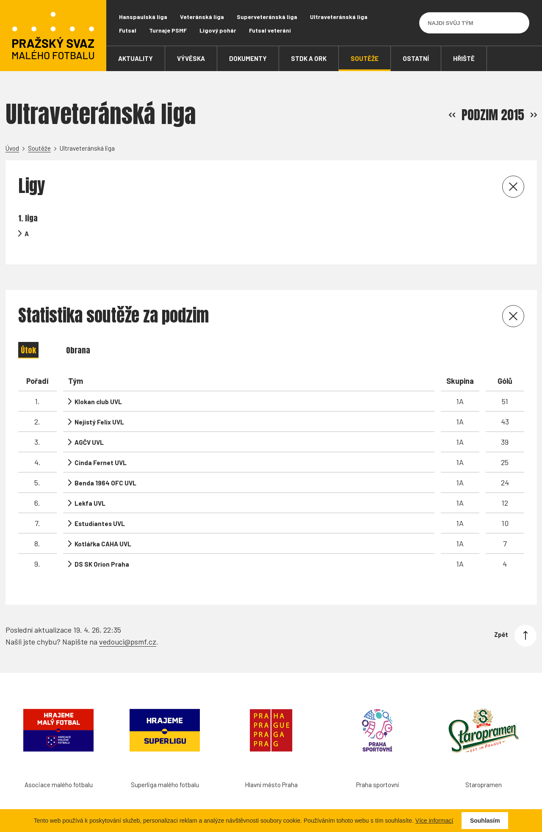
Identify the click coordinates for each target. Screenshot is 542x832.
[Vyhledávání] (518, 22)
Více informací (434, 820)
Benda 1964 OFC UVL (105, 483)
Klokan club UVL (98, 401)
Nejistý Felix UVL (99, 422)
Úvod (12, 148)
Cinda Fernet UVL (101, 462)
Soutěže (39, 148)
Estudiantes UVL (100, 523)
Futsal (127, 30)
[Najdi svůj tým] (468, 22)
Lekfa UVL (90, 503)
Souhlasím (485, 820)
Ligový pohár (217, 30)
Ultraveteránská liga (339, 16)
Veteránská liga (202, 16)
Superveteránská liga (267, 16)
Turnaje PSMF (168, 30)
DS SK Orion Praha (102, 564)
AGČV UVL (89, 442)
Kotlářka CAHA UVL (103, 544)
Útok (28, 350)
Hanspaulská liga (143, 16)
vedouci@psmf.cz (127, 636)
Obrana (78, 350)
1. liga (28, 218)
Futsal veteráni (270, 30)
